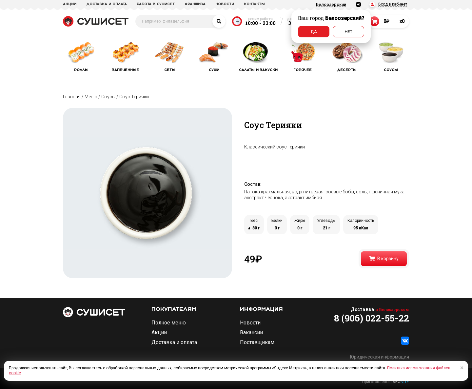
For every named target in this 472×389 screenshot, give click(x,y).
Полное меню (168, 322)
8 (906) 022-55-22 (371, 318)
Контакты (254, 4)
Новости (250, 322)
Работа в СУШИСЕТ (156, 4)
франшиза (195, 4)
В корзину (384, 258)
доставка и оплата (106, 4)
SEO (401, 381)
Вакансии (251, 332)
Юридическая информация (379, 357)
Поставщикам (257, 342)
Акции (159, 332)
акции (69, 4)
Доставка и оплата (174, 342)
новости (224, 4)
